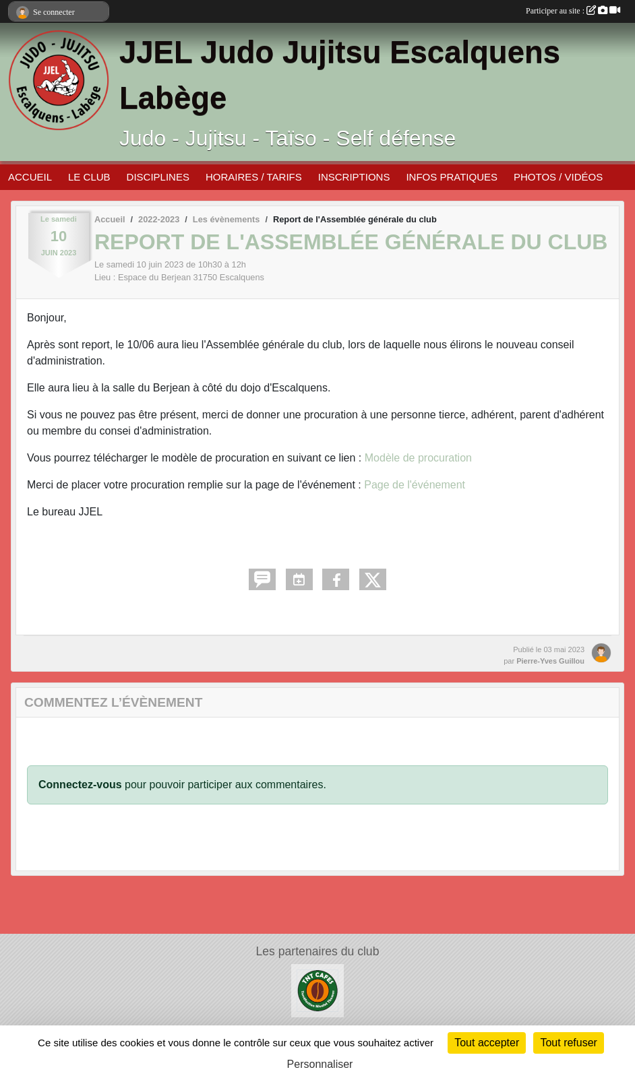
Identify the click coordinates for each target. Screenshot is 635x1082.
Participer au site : (573, 10)
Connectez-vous (80, 784)
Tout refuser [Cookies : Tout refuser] (568, 1042)
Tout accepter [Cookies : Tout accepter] (486, 1042)
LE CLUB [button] (89, 177)
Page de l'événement (414, 484)
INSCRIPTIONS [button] (354, 177)
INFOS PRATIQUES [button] (451, 177)
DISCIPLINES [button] (158, 177)
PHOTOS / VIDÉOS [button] (558, 177)
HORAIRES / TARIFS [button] (254, 177)
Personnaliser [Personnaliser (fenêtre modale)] (320, 1064)
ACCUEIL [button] (30, 177)
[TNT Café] (317, 990)
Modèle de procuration (418, 458)
